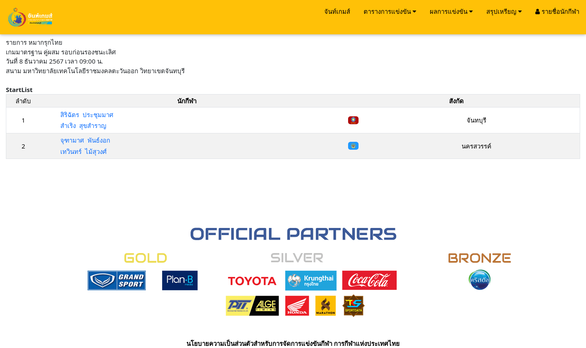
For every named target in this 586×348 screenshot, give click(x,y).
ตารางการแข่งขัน (390, 11)
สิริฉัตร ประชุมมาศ (87, 114)
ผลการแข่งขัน (451, 11)
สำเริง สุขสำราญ (83, 125)
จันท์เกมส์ (337, 11)
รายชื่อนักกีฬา (557, 11)
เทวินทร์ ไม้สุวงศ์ (83, 151)
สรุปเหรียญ (504, 11)
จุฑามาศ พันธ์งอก (85, 140)
